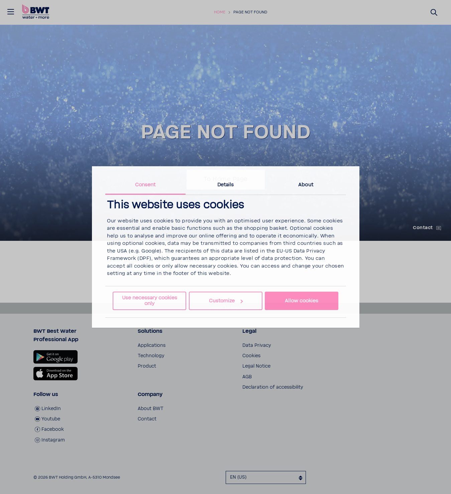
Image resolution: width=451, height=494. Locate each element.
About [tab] (305, 185)
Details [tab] (225, 185)
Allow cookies (301, 301)
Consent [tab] (145, 185)
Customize (226, 301)
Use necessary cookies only (149, 300)
